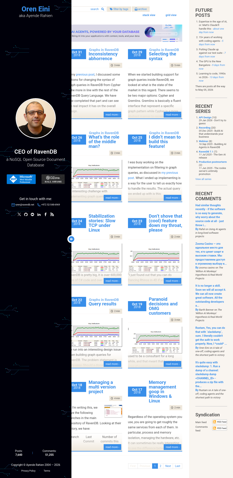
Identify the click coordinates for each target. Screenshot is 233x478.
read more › (118, 113)
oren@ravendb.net (25, 205)
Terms (47, 470)
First (132, 464)
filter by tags (130, 9)
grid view (170, 15)
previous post (96, 76)
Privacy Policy (28, 470)
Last (177, 464)
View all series (203, 179)
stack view (148, 15)
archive (152, 9)
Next (167, 464)
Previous (144, 464)
